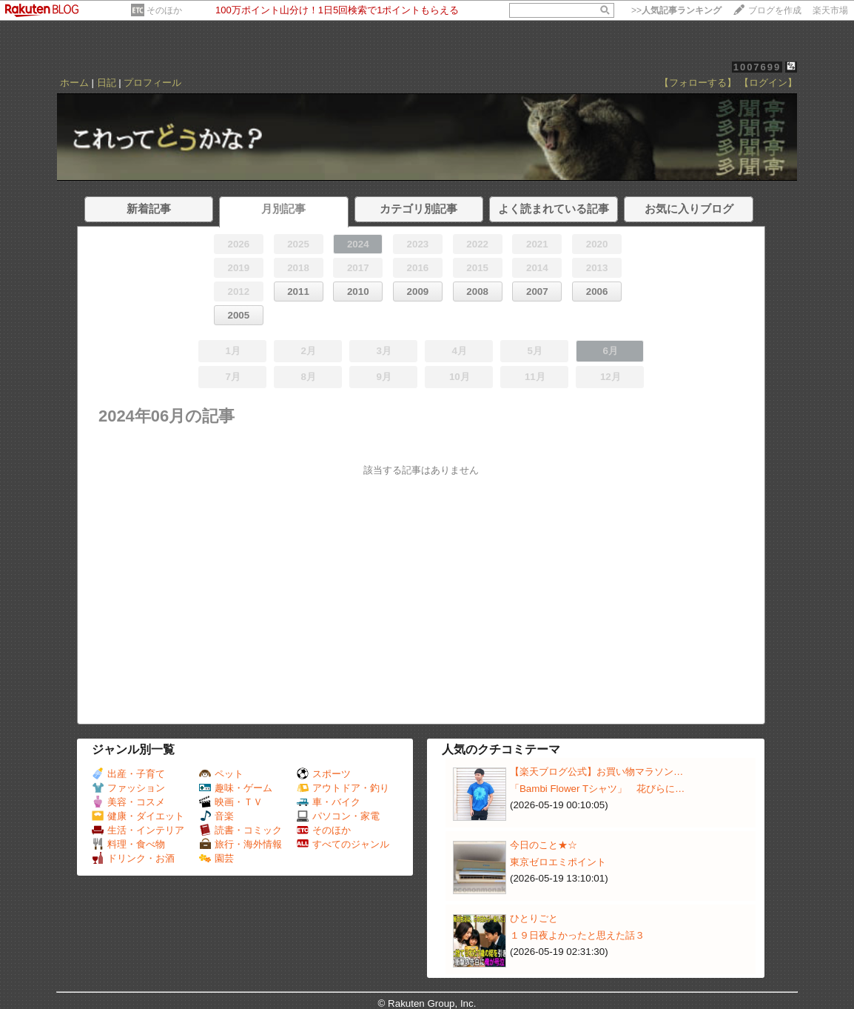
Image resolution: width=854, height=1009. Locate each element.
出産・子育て (128, 773)
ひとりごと (534, 918)
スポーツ (324, 773)
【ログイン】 (768, 82)
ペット (221, 773)
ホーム (74, 82)
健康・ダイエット (138, 816)
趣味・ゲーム (235, 787)
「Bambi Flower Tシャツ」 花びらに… (597, 788)
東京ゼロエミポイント (558, 862)
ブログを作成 (774, 10)
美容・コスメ (128, 801)
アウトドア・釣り (343, 787)
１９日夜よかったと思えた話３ (577, 935)
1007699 (757, 67)
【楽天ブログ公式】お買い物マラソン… (596, 771)
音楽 (216, 816)
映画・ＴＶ (231, 801)
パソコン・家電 (338, 816)
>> (676, 10)
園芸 (216, 858)
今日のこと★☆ (543, 844)
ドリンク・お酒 (133, 858)
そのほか (164, 10)
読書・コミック (240, 830)
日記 (106, 82)
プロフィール (152, 82)
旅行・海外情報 (240, 844)
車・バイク (328, 801)
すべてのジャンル (343, 844)
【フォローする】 (697, 82)
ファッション (128, 787)
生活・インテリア (138, 830)
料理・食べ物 (128, 844)
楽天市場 (830, 10)
